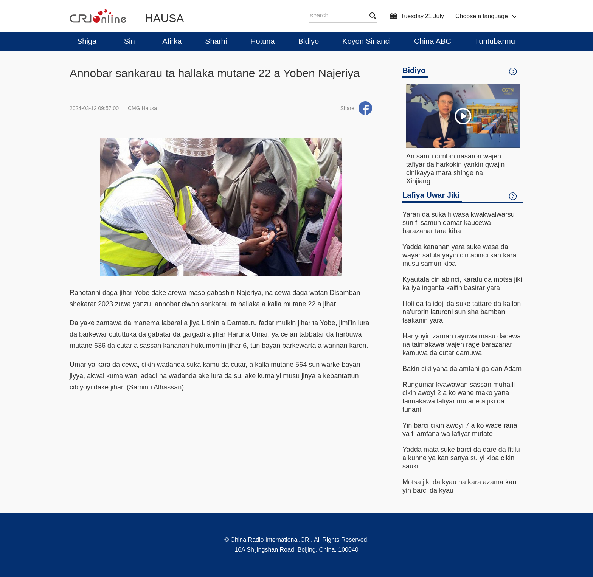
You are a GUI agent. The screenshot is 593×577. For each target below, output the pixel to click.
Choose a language (486, 16)
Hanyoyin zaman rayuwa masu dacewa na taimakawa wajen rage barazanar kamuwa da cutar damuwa (461, 344)
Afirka (172, 41)
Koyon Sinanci (366, 41)
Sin (129, 41)
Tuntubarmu (495, 41)
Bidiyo (308, 41)
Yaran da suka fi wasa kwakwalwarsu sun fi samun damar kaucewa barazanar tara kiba (458, 223)
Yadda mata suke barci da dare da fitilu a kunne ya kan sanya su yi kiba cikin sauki (461, 458)
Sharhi (216, 41)
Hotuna (262, 41)
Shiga (86, 41)
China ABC (432, 41)
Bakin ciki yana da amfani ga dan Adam (462, 368)
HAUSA (164, 18)
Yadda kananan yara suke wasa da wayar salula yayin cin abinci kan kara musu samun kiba (459, 255)
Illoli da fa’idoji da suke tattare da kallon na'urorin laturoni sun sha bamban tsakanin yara (461, 312)
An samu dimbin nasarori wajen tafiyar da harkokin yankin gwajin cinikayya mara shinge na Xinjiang (455, 168)
